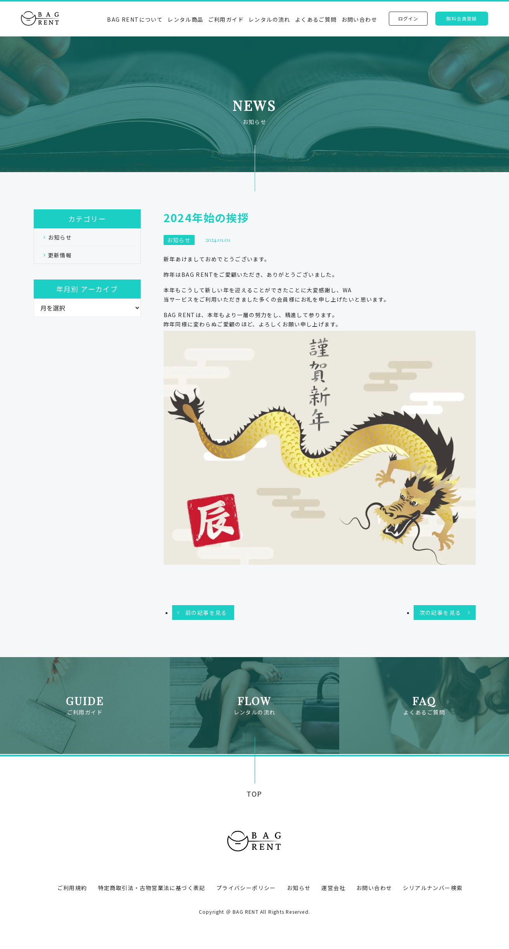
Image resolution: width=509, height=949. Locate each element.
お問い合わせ (359, 19)
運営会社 (333, 888)
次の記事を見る (440, 612)
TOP (254, 793)
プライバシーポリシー (246, 888)
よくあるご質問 (316, 19)
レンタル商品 (185, 19)
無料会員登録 (461, 18)
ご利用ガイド (226, 19)
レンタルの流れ (269, 19)
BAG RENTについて (135, 19)
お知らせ (60, 237)
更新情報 (60, 255)
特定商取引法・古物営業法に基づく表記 (151, 888)
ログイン (408, 18)
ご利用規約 (72, 888)
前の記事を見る (206, 612)
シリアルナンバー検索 (432, 888)
